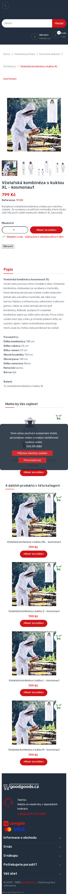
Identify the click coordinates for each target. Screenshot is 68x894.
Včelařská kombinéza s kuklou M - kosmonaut (34, 749)
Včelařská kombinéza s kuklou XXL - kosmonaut (34, 542)
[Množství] (15, 229)
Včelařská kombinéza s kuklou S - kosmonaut (34, 611)
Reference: (9, 200)
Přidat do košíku (46, 230)
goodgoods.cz (29, 882)
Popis (8, 269)
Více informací (34, 446)
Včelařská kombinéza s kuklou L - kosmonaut (34, 680)
